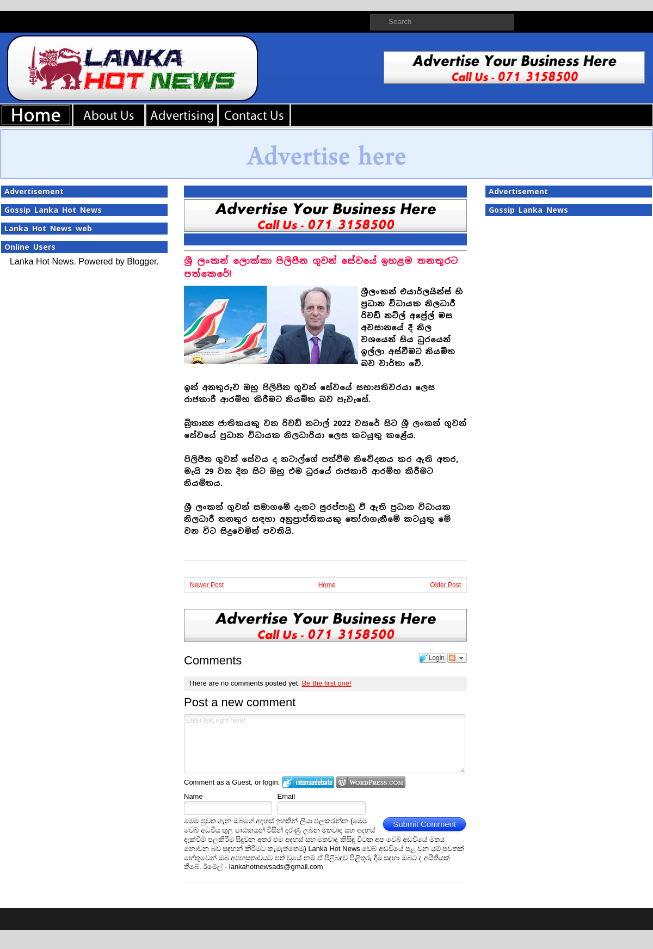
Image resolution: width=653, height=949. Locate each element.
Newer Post (207, 585)
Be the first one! (327, 683)
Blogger (141, 261)
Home (327, 585)
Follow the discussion (457, 658)
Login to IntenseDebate (308, 782)
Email (286, 796)
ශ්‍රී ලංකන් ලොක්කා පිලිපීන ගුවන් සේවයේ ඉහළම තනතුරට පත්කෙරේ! (321, 267)
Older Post (445, 585)
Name (193, 796)
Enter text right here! (324, 743)
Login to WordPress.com (370, 782)
